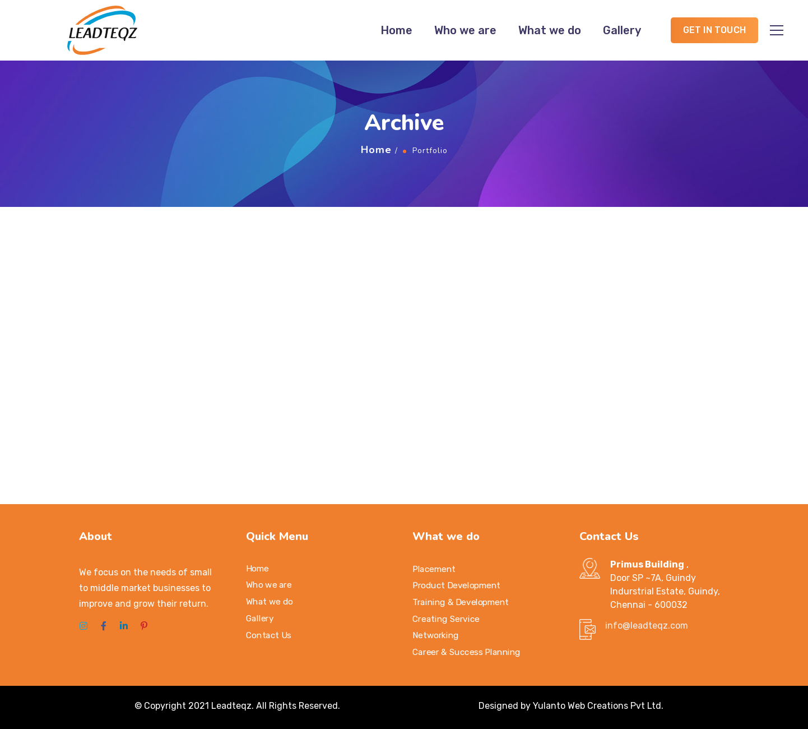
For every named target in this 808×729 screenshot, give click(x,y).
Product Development (456, 585)
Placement (434, 569)
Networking (435, 635)
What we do (549, 30)
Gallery (622, 30)
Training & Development (460, 602)
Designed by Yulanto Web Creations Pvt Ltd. (571, 705)
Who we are (465, 30)
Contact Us (268, 635)
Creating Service (446, 618)
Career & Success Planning (466, 652)
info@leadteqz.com (646, 625)
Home (396, 30)
